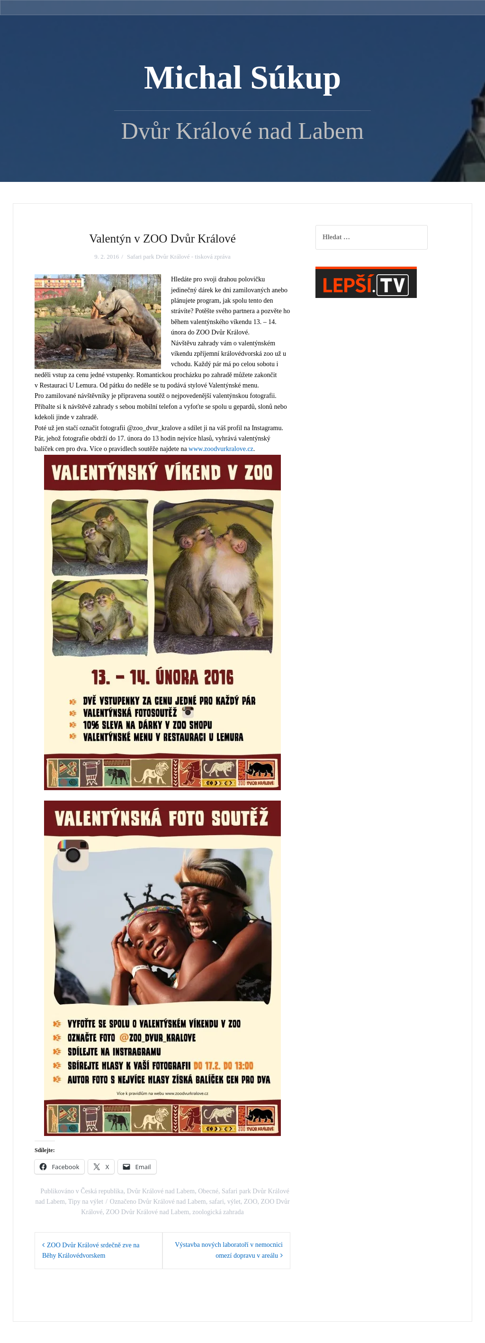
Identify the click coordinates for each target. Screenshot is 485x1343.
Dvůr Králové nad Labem (161, 1191)
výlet (234, 1201)
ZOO (251, 1201)
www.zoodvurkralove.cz (221, 448)
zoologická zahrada (217, 1212)
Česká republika (102, 1191)
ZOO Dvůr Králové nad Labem (147, 1212)
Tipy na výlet (85, 1201)
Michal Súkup (242, 78)
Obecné (208, 1191)
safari (216, 1201)
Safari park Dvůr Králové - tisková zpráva (179, 256)
